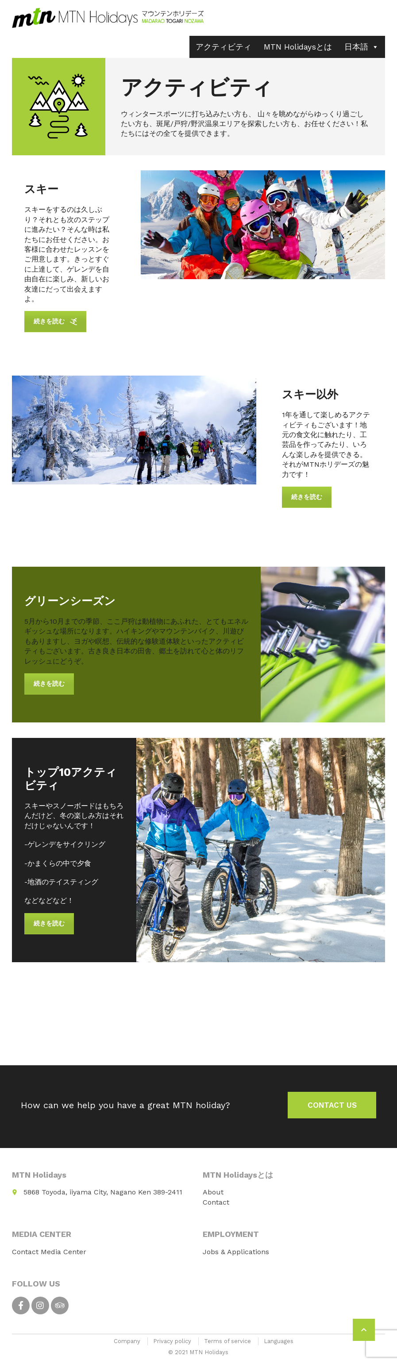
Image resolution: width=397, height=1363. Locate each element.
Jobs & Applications (236, 1252)
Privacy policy (172, 1341)
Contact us (332, 1105)
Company (127, 1341)
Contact (216, 1202)
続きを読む (55, 321)
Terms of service (227, 1341)
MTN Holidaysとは (298, 46)
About (213, 1192)
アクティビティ (223, 46)
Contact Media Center (49, 1252)
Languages (278, 1341)
